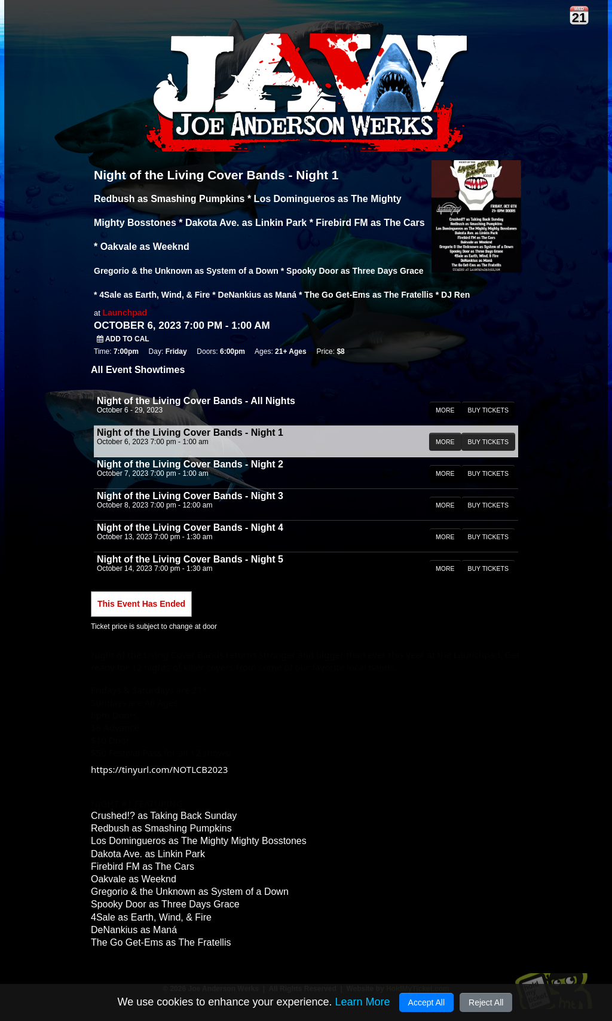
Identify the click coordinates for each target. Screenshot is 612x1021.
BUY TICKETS (488, 410)
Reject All (486, 1002)
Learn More (362, 1002)
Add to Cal (123, 339)
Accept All (426, 1002)
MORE (445, 410)
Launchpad (124, 312)
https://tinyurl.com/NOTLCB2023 (159, 769)
